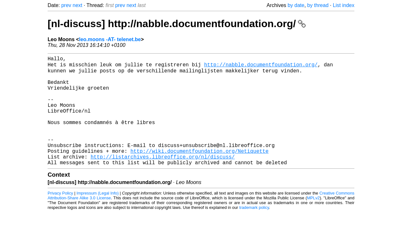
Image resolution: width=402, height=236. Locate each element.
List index (343, 5)
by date (296, 5)
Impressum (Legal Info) (97, 216)
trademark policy (254, 231)
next (77, 5)
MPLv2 (313, 221)
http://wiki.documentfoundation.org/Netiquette (199, 171)
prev (66, 5)
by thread (318, 5)
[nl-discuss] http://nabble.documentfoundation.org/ (177, 23)
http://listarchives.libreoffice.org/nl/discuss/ (162, 178)
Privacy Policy (60, 216)
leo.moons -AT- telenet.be (110, 39)
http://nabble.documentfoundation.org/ (261, 66)
